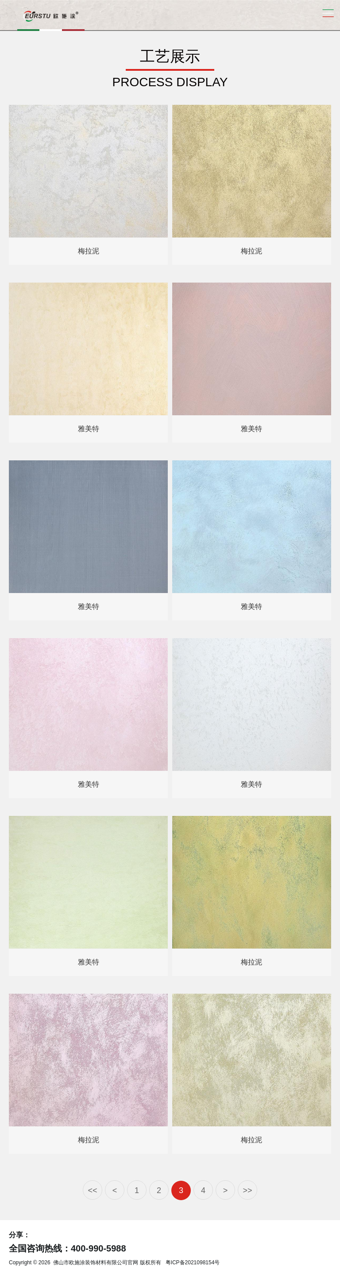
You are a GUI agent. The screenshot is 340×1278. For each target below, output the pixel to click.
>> (247, 1190)
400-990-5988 (98, 1248)
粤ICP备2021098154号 (193, 1262)
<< (92, 1190)
